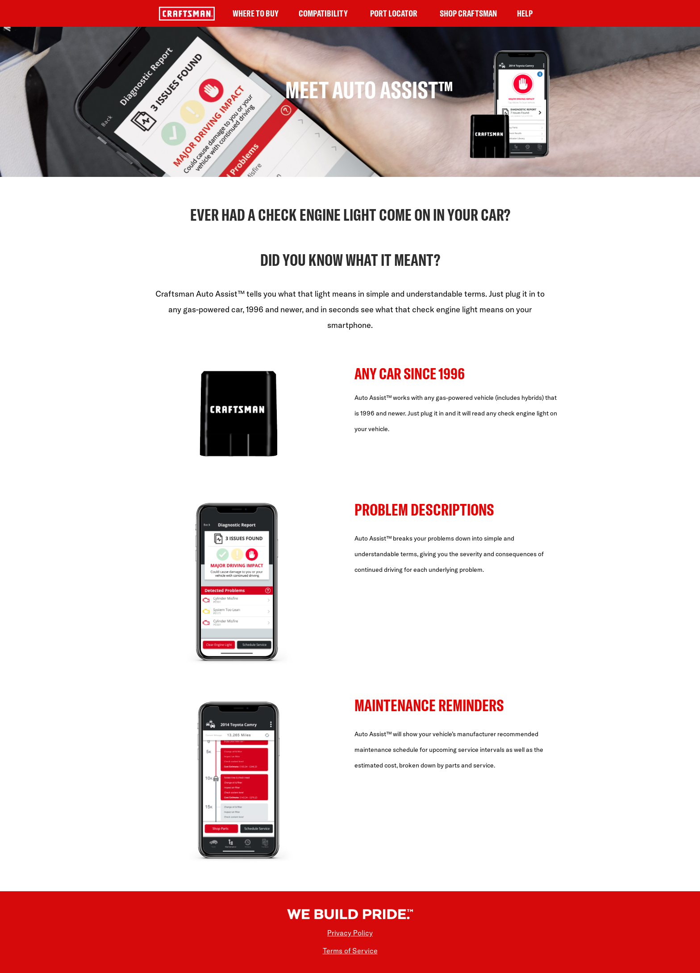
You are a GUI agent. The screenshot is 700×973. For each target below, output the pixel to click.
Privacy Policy (350, 932)
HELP (525, 13)
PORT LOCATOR (393, 13)
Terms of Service (350, 950)
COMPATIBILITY (323, 13)
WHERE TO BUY (256, 13)
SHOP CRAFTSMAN (468, 13)
